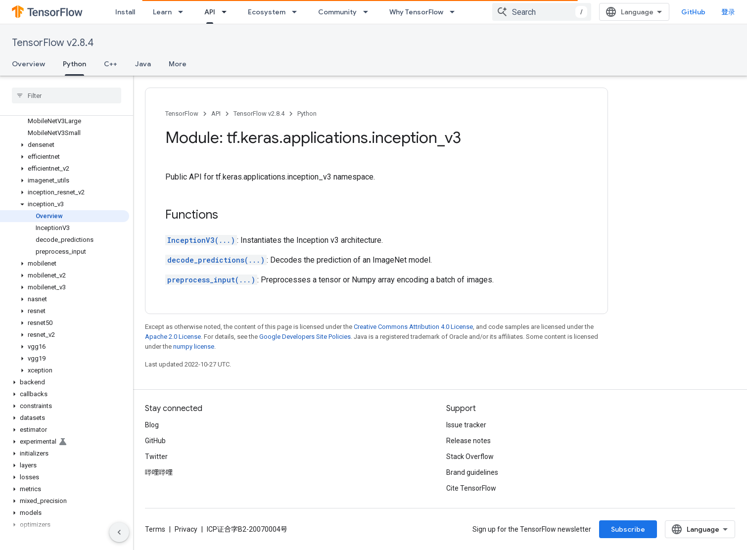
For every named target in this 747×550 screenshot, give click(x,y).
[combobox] (541, 12)
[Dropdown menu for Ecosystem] (297, 12)
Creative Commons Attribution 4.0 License (413, 326)
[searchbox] (66, 95)
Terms (155, 529)
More (178, 63)
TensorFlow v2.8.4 (52, 43)
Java (143, 63)
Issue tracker (466, 425)
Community (337, 11)
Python (307, 113)
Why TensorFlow (416, 11)
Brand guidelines (472, 472)
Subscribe (628, 529)
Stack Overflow (470, 456)
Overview (28, 63)
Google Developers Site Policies (305, 336)
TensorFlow (181, 113)
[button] (64, 145)
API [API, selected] (209, 11)
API (216, 113)
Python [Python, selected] (74, 63)
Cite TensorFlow (471, 488)
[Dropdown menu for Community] (368, 12)
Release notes (468, 441)
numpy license (193, 346)
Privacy (186, 529)
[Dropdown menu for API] (227, 12)
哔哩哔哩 (159, 472)
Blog (152, 425)
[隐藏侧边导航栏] (119, 532)
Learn (162, 11)
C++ (110, 63)
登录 (728, 12)
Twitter (156, 456)
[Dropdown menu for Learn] (183, 12)
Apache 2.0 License (173, 336)
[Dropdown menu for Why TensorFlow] (455, 12)
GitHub (693, 11)
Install (125, 11)
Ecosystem (266, 11)
